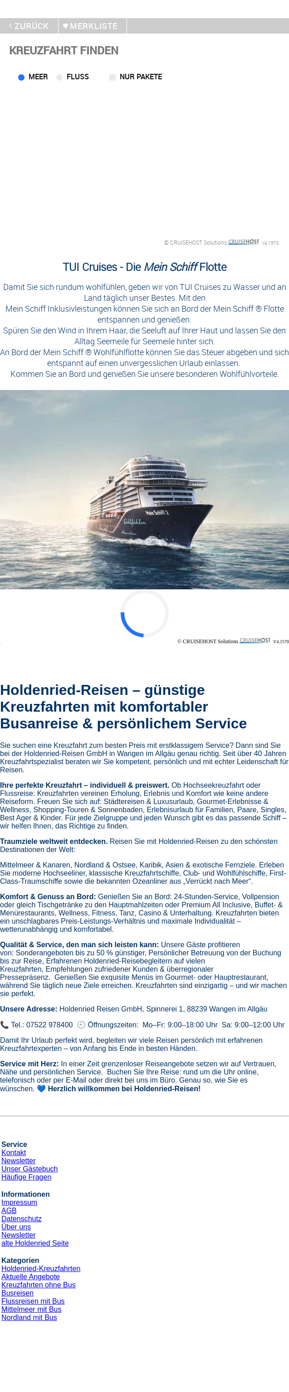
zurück (32, 25)
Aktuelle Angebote (30, 1277)
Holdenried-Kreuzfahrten (40, 1268)
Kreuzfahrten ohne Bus (38, 1285)
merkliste (94, 25)
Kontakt (13, 1152)
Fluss (78, 77)
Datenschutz (21, 1219)
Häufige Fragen (26, 1177)
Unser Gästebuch (29, 1169)
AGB (9, 1210)
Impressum (19, 1202)
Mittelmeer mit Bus (31, 1309)
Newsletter (18, 1161)
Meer (38, 77)
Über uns (16, 1227)
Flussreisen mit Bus (33, 1301)
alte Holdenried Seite (35, 1243)
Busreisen (17, 1293)
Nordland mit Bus (29, 1317)
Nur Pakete (141, 77)
